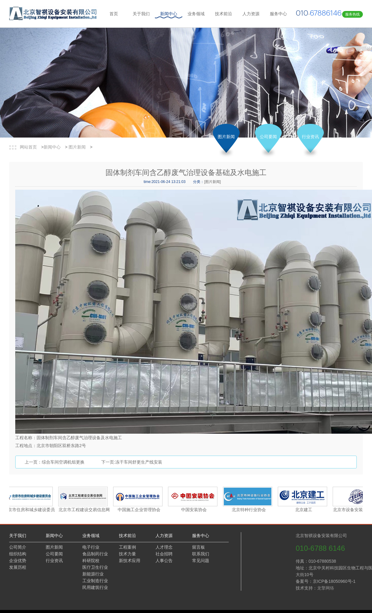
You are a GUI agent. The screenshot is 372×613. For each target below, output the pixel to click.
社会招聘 (164, 553)
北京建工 (304, 509)
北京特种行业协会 (249, 509)
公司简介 (17, 547)
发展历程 (17, 567)
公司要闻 (268, 136)
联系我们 (200, 553)
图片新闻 (77, 147)
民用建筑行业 (95, 587)
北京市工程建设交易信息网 (84, 509)
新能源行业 (93, 574)
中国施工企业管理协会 (139, 509)
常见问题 (200, 560)
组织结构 (17, 553)
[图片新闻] (212, 182)
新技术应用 (129, 560)
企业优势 (17, 560)
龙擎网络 (351, 588)
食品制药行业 (95, 553)
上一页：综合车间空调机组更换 (54, 462)
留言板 (198, 547)
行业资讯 (310, 136)
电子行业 (90, 547)
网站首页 (28, 147)
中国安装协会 (194, 509)
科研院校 (90, 560)
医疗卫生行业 (95, 567)
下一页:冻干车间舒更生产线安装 (131, 462)
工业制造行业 (95, 580)
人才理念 (164, 547)
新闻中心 (52, 147)
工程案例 (127, 547)
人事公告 (164, 560)
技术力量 (127, 553)
